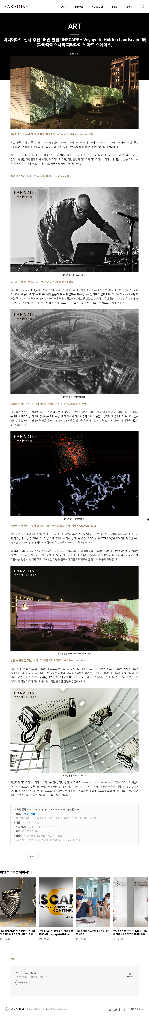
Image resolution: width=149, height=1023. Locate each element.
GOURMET (97, 6)
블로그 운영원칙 (137, 1009)
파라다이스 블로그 (25, 972)
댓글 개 (13, 958)
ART (63, 6)
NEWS (128, 6)
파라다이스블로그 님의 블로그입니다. (31, 976)
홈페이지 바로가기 (30, 814)
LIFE (114, 6)
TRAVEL (79, 6)
